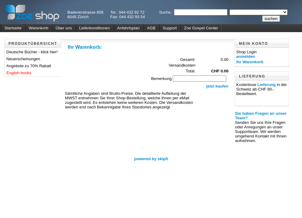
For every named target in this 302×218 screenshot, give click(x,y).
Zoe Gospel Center (201, 28)
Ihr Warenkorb (249, 62)
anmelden (245, 56)
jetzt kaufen (217, 86)
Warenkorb (38, 28)
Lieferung (266, 84)
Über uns (64, 28)
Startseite (13, 28)
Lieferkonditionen (94, 28)
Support (170, 28)
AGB (151, 28)
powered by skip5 (151, 159)
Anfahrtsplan (128, 28)
